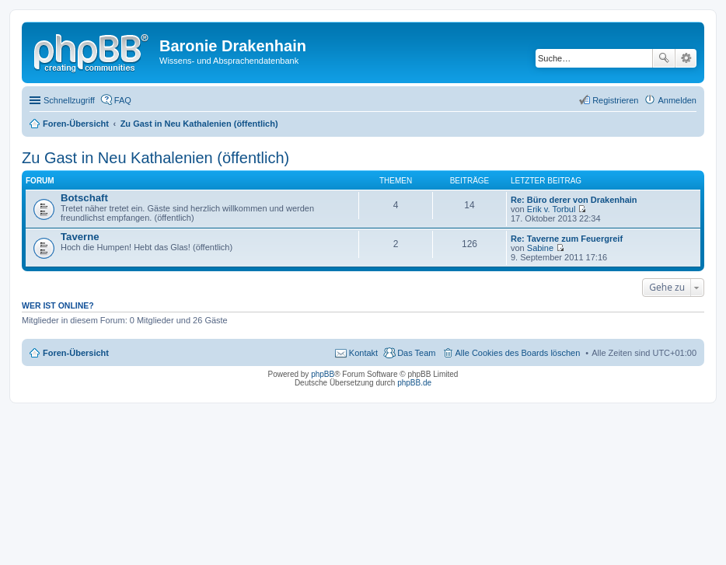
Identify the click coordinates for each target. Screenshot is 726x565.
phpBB (322, 374)
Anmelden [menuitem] (677, 100)
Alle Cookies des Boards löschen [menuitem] (518, 352)
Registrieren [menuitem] (615, 100)
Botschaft (84, 198)
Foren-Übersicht (76, 352)
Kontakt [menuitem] (363, 352)
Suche (663, 58)
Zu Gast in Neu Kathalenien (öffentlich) (155, 157)
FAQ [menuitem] (122, 100)
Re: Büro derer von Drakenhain (574, 199)
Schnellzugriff (69, 100)
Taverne (80, 236)
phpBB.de (414, 382)
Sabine (540, 248)
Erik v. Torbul (551, 209)
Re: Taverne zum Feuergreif (567, 238)
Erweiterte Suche (685, 58)
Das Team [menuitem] (416, 352)
